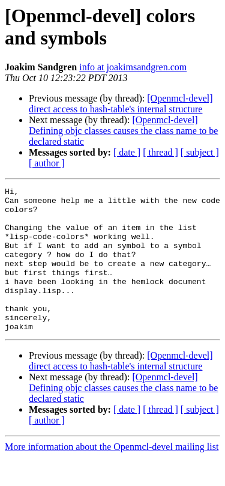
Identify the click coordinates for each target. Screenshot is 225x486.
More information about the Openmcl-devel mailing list (111, 475)
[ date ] (126, 152)
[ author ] (47, 163)
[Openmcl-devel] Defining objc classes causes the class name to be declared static (123, 131)
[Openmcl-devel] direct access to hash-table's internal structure (121, 103)
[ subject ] (200, 152)
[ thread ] (160, 152)
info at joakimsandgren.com (133, 67)
